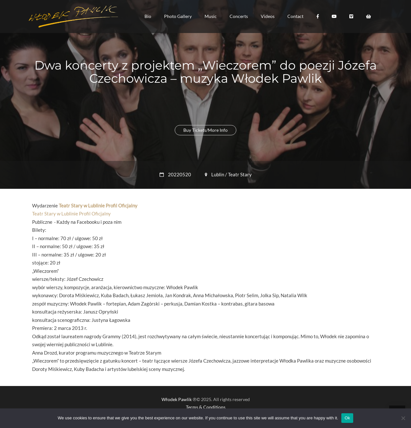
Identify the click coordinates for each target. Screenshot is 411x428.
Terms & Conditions (205, 407)
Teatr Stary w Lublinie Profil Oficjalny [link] (98, 205)
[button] (148, 16)
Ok (347, 417)
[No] (403, 418)
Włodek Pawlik (177, 399)
